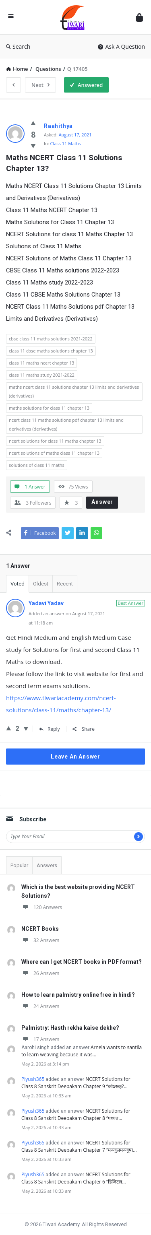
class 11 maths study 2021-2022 (41, 375)
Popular (19, 865)
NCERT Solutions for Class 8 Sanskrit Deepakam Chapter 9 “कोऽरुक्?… (75, 1083)
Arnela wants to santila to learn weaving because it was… (81, 1051)
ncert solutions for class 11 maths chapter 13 (55, 441)
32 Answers (40, 940)
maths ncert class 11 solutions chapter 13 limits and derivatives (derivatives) (74, 391)
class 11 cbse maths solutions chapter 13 (51, 351)
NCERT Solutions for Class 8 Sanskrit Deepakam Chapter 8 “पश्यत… (75, 1114)
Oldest (40, 584)
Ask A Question (121, 46)
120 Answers (41, 907)
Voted (17, 584)
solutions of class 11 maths (36, 465)
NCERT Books (40, 929)
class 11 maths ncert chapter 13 (41, 363)
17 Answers (40, 1039)
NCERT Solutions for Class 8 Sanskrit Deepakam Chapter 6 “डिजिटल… (75, 1178)
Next (40, 85)
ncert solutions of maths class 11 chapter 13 (54, 453)
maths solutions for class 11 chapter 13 (49, 408)
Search (18, 46)
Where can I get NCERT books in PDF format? (81, 962)
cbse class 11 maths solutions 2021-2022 (51, 339)
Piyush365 (32, 1079)
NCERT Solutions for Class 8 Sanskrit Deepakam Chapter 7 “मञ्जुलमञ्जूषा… (79, 1146)
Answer (102, 502)
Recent (65, 584)
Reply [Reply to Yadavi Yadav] (49, 729)
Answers (47, 865)
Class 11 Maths (65, 143)
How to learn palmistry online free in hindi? (78, 995)
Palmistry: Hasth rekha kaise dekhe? (70, 1028)
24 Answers (40, 1006)
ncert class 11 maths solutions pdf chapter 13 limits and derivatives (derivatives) (66, 424)
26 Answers (40, 973)
